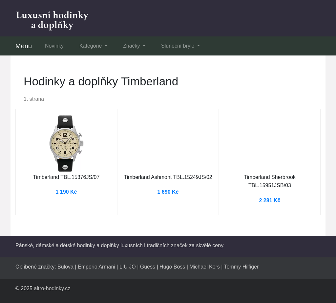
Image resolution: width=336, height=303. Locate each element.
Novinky (54, 46)
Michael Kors (204, 267)
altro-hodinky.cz (52, 288)
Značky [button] (132, 46)
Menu (23, 46)
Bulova (65, 267)
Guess (147, 267)
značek (179, 245)
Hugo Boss (172, 267)
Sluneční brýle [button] (178, 46)
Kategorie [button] (91, 46)
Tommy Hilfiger (241, 267)
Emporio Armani (96, 267)
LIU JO (127, 267)
